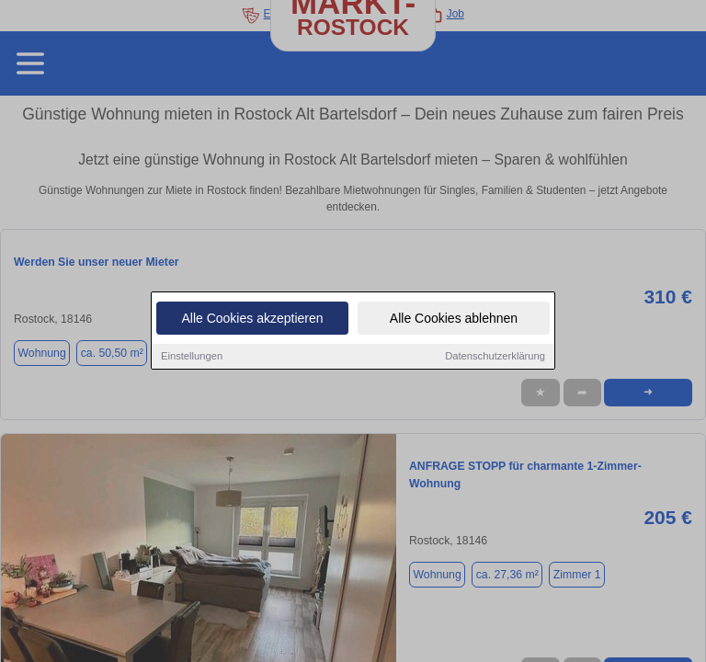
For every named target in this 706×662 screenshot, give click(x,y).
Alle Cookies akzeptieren (252, 319)
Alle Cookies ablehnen (454, 319)
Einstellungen (191, 356)
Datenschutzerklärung (495, 356)
